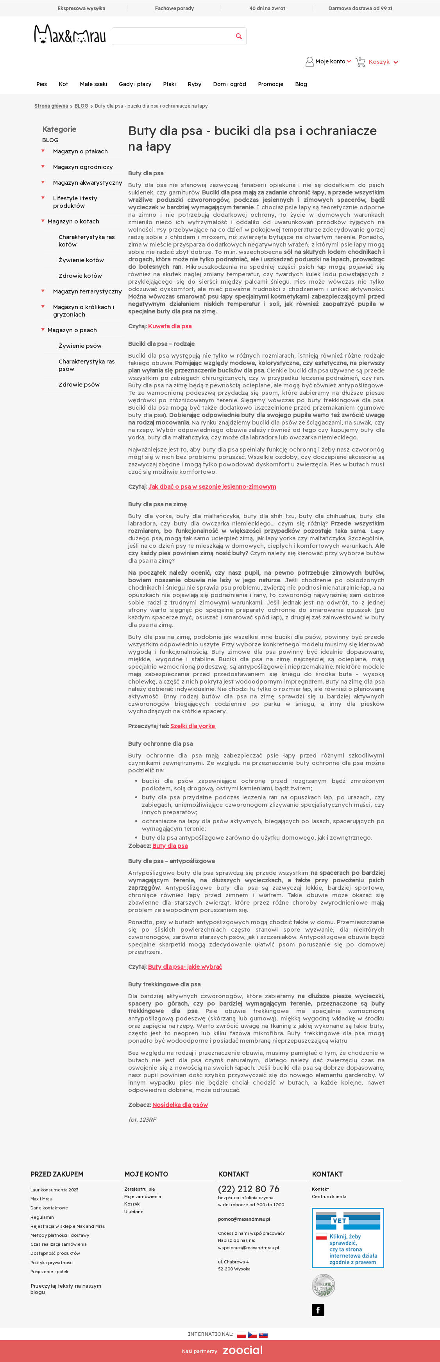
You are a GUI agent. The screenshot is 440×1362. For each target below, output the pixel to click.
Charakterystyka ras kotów (87, 240)
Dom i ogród (229, 84)
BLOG (50, 140)
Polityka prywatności (51, 1262)
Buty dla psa (170, 845)
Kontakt (320, 1189)
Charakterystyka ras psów (87, 365)
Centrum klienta (329, 1196)
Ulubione (133, 1211)
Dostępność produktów (55, 1253)
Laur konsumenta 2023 (54, 1190)
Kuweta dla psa (169, 326)
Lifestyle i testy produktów (75, 201)
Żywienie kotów (81, 260)
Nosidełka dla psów (180, 1104)
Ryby (194, 84)
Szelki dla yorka (193, 726)
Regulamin (42, 1217)
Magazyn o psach (72, 330)
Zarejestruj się (139, 1189)
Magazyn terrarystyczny (87, 291)
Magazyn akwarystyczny (87, 182)
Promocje (270, 84)
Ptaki (169, 84)
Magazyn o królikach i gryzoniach (83, 310)
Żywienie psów (80, 345)
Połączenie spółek (49, 1271)
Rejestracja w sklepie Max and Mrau (68, 1226)
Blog (301, 84)
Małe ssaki (93, 84)
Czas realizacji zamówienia (58, 1244)
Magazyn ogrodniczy (83, 167)
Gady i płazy (135, 84)
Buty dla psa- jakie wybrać (185, 966)
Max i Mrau (41, 1199)
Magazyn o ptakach (80, 151)
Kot (63, 84)
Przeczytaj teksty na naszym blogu (65, 1289)
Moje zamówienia (142, 1196)
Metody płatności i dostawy (59, 1235)
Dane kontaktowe (49, 1208)
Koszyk (132, 1204)
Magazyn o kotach (73, 221)
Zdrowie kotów (80, 275)
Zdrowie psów (79, 384)
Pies (41, 84)
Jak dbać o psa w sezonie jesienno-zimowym (212, 486)
